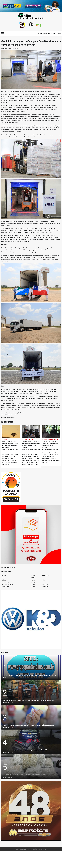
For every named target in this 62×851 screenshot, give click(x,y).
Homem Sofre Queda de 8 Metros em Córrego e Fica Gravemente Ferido (50, 443)
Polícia (56, 439)
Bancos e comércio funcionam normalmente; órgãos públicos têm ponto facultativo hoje (29, 675)
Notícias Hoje (45, 447)
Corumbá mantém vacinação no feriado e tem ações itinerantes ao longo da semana (28, 725)
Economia (13, 417)
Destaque (8, 417)
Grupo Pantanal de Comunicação (36, 849)
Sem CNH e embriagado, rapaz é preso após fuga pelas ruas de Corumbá (25, 750)
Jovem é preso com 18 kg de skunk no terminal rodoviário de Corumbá (24, 775)
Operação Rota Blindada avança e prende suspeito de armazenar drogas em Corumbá (28, 700)
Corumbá (44, 439)
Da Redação (4, 449)
